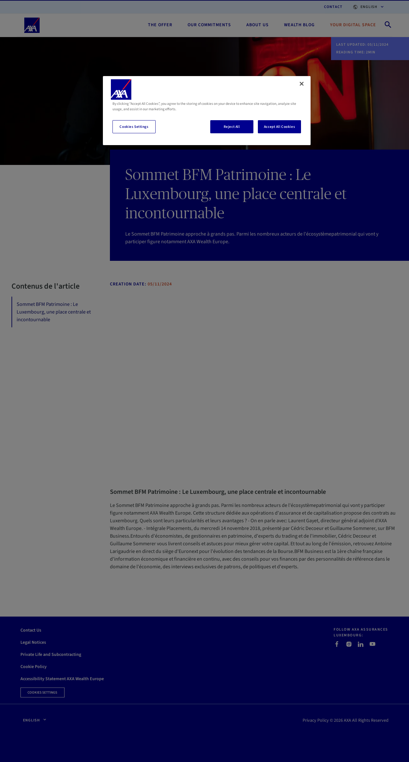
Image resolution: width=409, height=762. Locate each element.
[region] (207, 110)
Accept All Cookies (279, 126)
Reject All (232, 126)
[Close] (302, 84)
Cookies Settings (134, 126)
